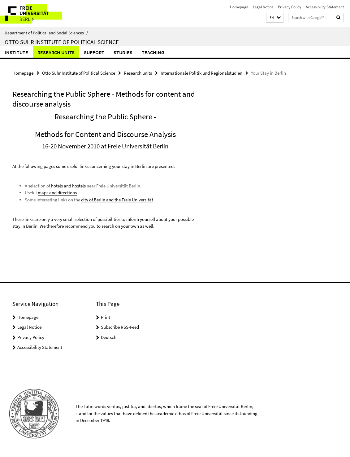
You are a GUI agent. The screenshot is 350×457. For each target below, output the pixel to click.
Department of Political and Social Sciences (46, 33)
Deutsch (108, 337)
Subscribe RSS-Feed (120, 327)
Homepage (239, 7)
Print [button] (105, 317)
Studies (123, 52)
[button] (274, 18)
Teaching (153, 52)
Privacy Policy (289, 7)
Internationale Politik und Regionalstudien (201, 73)
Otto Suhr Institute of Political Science (62, 42)
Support (94, 52)
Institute (16, 52)
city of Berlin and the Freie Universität (117, 200)
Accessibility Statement (325, 7)
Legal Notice (263, 7)
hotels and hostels (68, 186)
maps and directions (57, 193)
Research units (56, 52)
